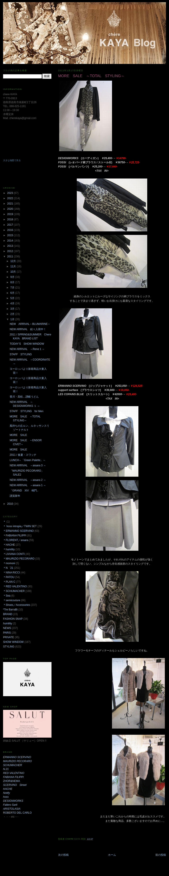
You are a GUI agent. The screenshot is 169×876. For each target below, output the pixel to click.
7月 (12, 287)
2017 (10, 224)
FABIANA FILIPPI (13, 777)
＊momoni (9, 563)
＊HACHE (9, 544)
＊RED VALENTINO (15, 586)
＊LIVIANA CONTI (14, 554)
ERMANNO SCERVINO (17, 757)
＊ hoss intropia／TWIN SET (20, 526)
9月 (12, 277)
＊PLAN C (9, 581)
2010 (10, 503)
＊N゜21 (8, 567)
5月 (12, 298)
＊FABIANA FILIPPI (14, 535)
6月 (12, 292)
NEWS (7, 628)
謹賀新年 (15, 495)
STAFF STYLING (21, 354)
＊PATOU (8, 577)
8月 (12, 282)
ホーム (112, 854)
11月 (13, 266)
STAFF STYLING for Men (26, 411)
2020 (10, 208)
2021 (10, 203)
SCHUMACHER (12, 765)
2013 (10, 245)
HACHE (7, 788)
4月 (12, 303)
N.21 (6, 769)
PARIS (7, 632)
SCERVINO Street (14, 785)
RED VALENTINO (13, 773)
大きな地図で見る (12, 160)
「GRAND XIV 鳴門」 (24, 490)
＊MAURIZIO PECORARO (19, 558)
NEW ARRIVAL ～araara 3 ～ (28, 465)
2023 (10, 193)
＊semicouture (11, 600)
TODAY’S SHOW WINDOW (27, 343)
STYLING (8, 646)
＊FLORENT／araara (15, 540)
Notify (6, 792)
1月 (12, 319)
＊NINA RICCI (11, 572)
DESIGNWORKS (13, 800)
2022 (10, 198)
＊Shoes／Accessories (16, 604)
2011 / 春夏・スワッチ (23, 454)
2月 (12, 314)
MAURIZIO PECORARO (17, 761)
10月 (13, 271)
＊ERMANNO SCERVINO (18, 530)
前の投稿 (160, 854)
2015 (10, 235)
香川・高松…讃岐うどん (24, 396)
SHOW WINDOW (13, 642)
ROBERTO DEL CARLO (17, 812)
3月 (12, 308)
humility (7, 623)
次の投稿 (63, 854)
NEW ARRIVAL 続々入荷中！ (28, 329)
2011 (10, 256)
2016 (10, 230)
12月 (13, 261)
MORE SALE (20, 435)
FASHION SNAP (13, 618)
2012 (10, 251)
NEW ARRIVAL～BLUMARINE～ (30, 323)
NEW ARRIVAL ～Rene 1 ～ (27, 349)
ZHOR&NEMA (11, 781)
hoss (6, 796)
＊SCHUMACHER (14, 591)
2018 (10, 219)
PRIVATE (8, 637)
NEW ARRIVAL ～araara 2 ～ (28, 480)
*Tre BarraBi (10, 609)
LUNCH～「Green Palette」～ (28, 460)
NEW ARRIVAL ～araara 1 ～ (28, 485)
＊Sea (6, 595)
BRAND (7, 614)
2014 (10, 240)
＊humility (9, 549)
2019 (10, 214)
